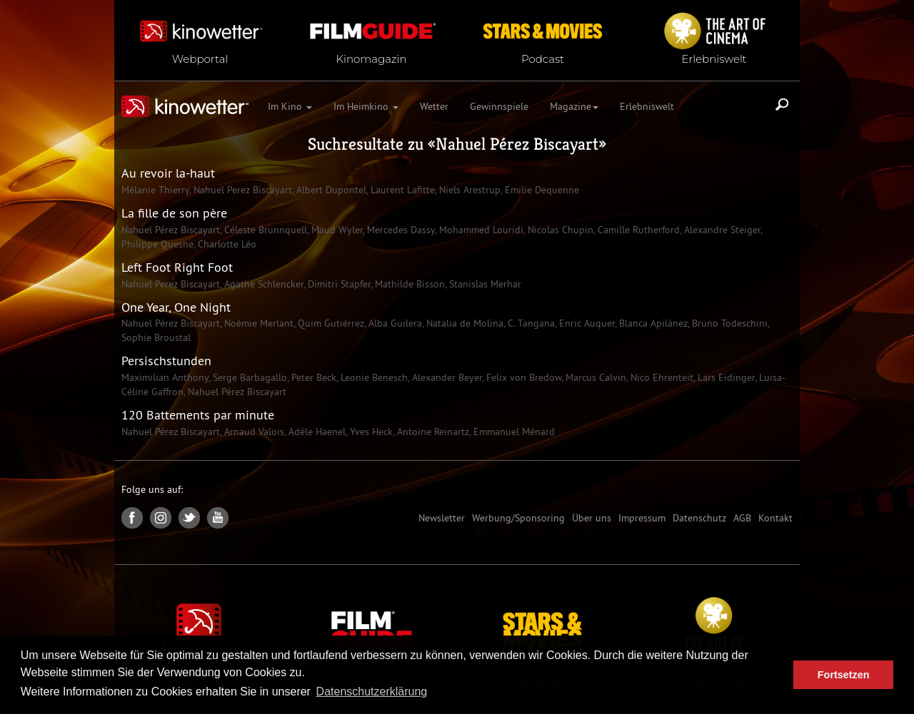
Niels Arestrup (468, 189)
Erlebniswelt (647, 106)
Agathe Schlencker (262, 283)
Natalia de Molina (463, 323)
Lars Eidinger (725, 377)
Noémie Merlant (257, 323)
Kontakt (775, 517)
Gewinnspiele (499, 106)
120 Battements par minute (197, 415)
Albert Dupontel (329, 189)
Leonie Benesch (373, 377)
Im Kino (290, 106)
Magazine (574, 106)
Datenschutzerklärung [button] (372, 691)
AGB (742, 517)
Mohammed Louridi (479, 229)
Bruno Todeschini (728, 323)
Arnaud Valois (252, 431)
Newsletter (441, 517)
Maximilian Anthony (165, 377)
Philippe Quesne (157, 244)
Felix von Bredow (522, 377)
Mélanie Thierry (155, 189)
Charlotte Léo (225, 244)
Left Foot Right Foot (177, 267)
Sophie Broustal (156, 337)
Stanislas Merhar (483, 283)
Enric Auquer (585, 323)
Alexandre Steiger (720, 229)
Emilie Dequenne (540, 189)
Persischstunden (166, 360)
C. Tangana (530, 323)
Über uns (591, 517)
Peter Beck (312, 377)
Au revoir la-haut (168, 173)
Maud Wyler (335, 229)
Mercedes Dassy (399, 229)
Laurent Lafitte (401, 189)
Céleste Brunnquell (264, 229)
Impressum (642, 517)
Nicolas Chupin (559, 229)
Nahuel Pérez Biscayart (517, 144)
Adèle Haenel (316, 431)
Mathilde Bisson (408, 283)
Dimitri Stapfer (338, 283)
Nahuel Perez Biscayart (241, 189)
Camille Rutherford (637, 229)
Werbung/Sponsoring (518, 517)
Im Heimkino (365, 106)
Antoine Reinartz (431, 431)
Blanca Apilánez (652, 323)
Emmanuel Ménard (513, 431)
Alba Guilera (394, 323)
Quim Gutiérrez (329, 323)
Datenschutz (699, 517)
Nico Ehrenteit (660, 377)
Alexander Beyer (445, 377)
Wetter (434, 106)
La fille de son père (174, 213)
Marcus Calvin (594, 377)
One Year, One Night (176, 307)
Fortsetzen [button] (844, 674)
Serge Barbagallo (248, 377)
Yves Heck (370, 431)
